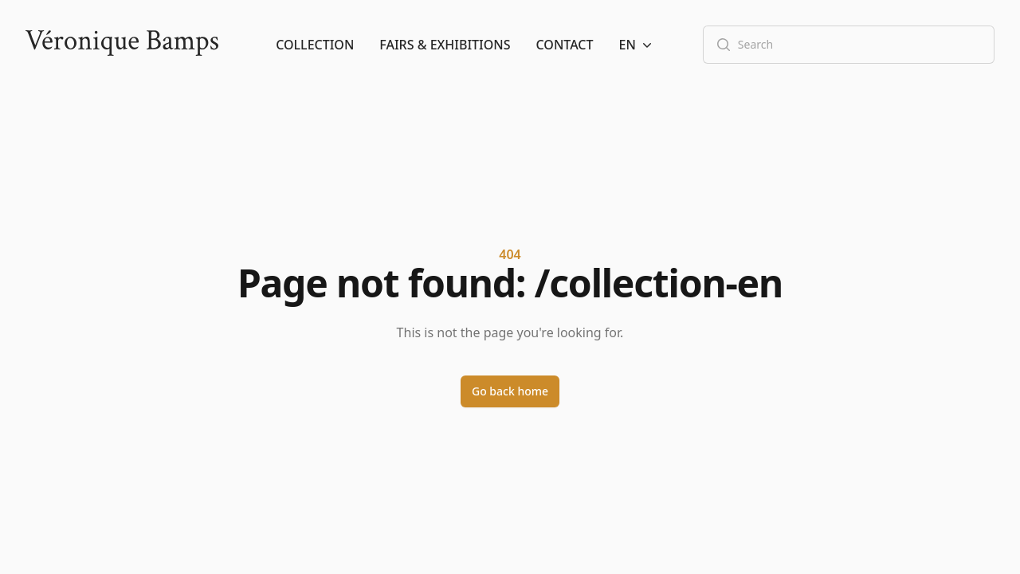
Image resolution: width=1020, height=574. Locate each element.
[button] (637, 44)
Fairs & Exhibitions (444, 44)
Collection (315, 44)
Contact (565, 44)
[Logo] (122, 44)
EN (637, 44)
